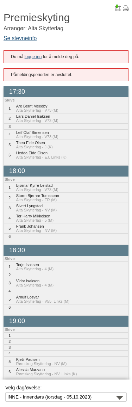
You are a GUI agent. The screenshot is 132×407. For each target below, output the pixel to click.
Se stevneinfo (20, 38)
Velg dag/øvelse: (23, 387)
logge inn (33, 56)
